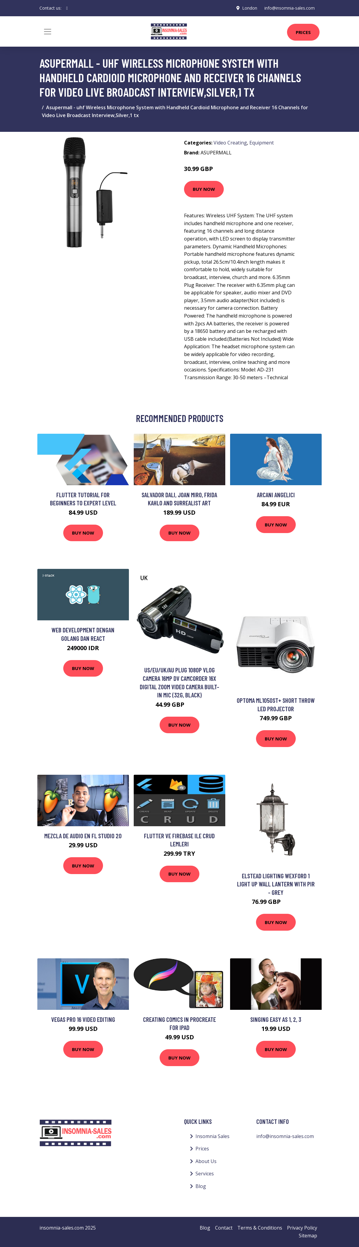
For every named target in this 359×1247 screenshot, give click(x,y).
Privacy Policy (302, 1227)
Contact (224, 1227)
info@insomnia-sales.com (289, 8)
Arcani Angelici (276, 494)
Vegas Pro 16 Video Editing (83, 1019)
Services (204, 1173)
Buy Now (204, 189)
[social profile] (67, 8)
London (249, 8)
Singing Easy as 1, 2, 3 (275, 1019)
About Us (206, 1161)
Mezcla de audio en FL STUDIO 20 (83, 835)
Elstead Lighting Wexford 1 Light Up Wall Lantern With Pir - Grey (276, 884)
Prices (303, 32)
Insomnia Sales (212, 1136)
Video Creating (230, 142)
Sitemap (308, 1235)
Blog (200, 1186)
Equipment (261, 142)
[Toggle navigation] (47, 31)
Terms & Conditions (259, 1227)
